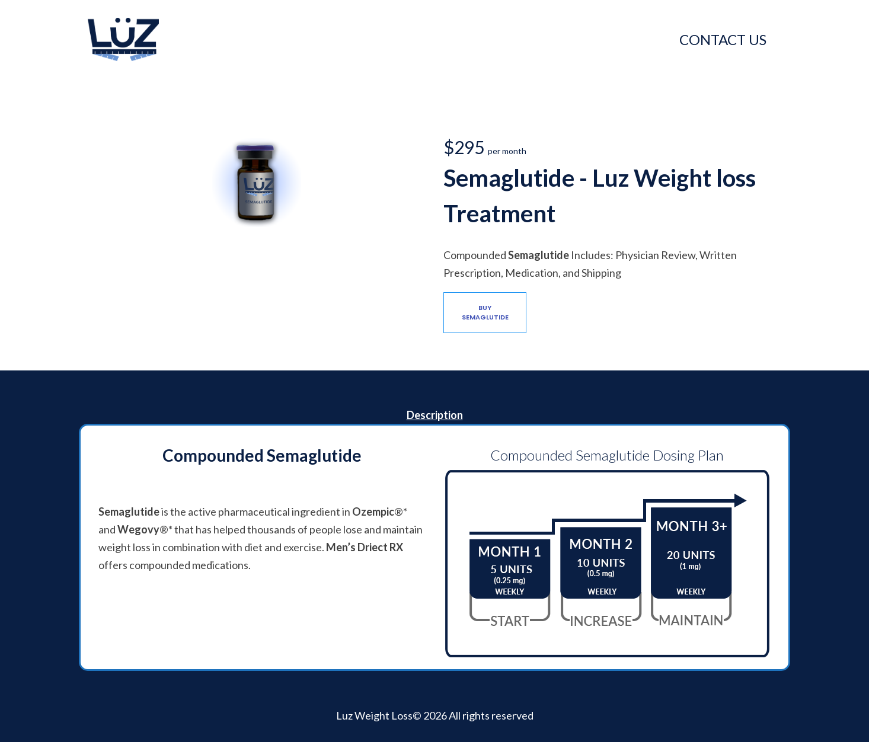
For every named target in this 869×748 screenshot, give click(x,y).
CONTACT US (722, 39)
